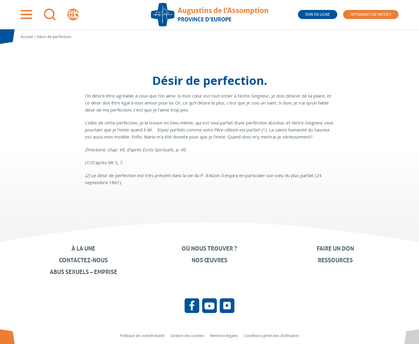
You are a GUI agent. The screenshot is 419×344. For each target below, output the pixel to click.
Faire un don (335, 248)
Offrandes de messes (370, 14)
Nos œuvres (209, 260)
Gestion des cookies (187, 335)
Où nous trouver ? (209, 248)
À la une (83, 248)
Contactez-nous (83, 260)
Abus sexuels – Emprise (83, 271)
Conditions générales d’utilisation (271, 335)
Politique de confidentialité (142, 335)
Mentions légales (224, 335)
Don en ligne (317, 14)
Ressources (335, 260)
